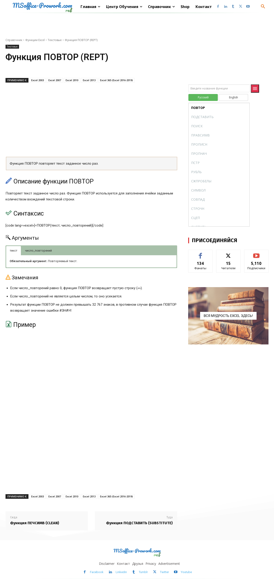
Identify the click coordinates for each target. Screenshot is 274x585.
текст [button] (13, 250)
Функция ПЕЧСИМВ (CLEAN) (34, 523)
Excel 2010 (72, 80)
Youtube (186, 572)
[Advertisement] (91, 121)
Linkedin (121, 572)
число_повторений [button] (38, 250)
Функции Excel (35, 40)
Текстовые (55, 40)
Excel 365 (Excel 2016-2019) (116, 80)
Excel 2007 (54, 80)
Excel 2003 (37, 80)
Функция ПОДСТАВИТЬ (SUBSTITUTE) (139, 523)
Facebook (96, 572)
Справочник (14, 40)
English (233, 97)
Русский (203, 97)
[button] (262, 6)
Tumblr (143, 572)
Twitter (164, 572)
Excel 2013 (89, 80)
